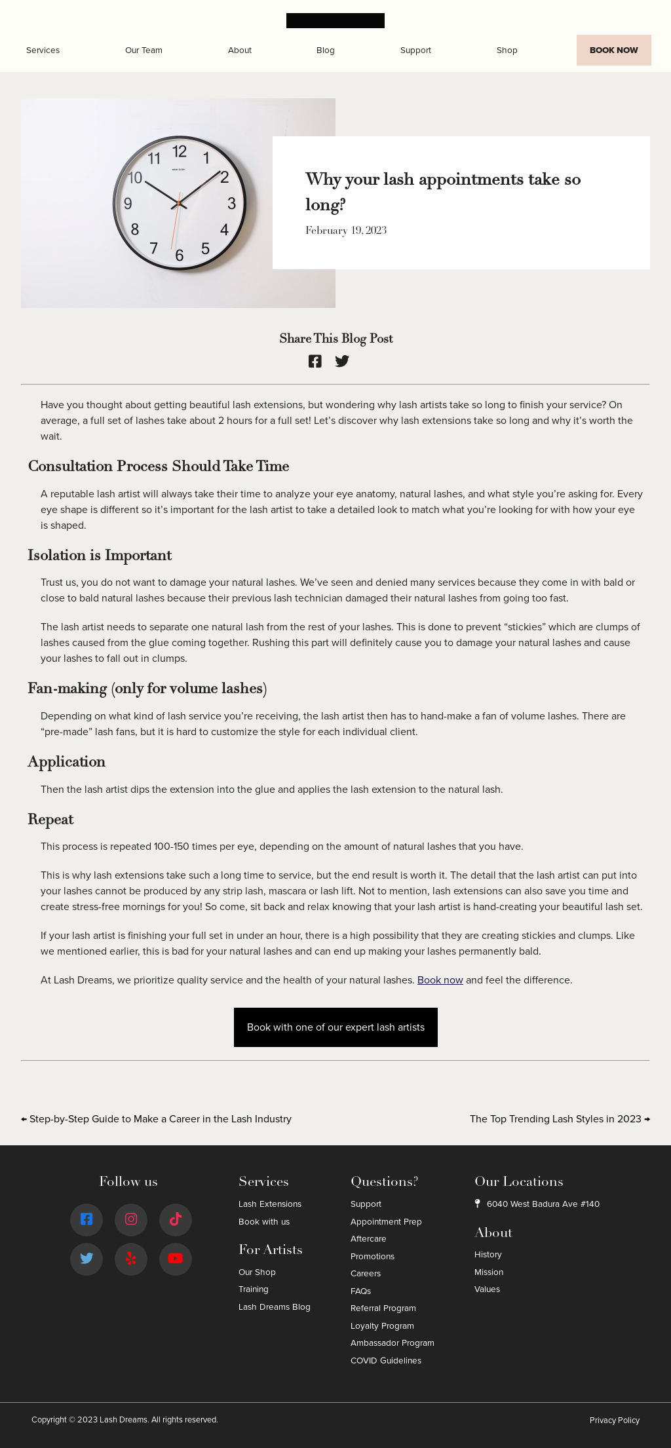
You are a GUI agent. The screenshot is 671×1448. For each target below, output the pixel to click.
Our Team (144, 50)
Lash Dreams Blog (275, 1306)
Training (254, 1289)
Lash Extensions (270, 1204)
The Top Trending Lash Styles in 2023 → (560, 1119)
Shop (507, 50)
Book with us (264, 1221)
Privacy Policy (615, 1420)
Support (415, 50)
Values (487, 1289)
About (240, 50)
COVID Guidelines (386, 1360)
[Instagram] (131, 1220)
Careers (366, 1273)
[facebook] (322, 361)
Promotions (372, 1256)
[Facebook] (86, 1220)
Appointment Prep (386, 1221)
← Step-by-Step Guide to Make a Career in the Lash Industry (156, 1119)
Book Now (614, 50)
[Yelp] (131, 1259)
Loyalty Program (382, 1325)
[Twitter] (87, 1259)
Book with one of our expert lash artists (336, 1027)
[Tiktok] (176, 1220)
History (488, 1254)
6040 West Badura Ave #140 (536, 1204)
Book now (440, 980)
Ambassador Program (392, 1342)
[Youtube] (175, 1259)
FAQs (361, 1291)
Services (43, 50)
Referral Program (383, 1308)
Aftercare (369, 1238)
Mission (488, 1272)
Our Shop (257, 1272)
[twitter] (348, 361)
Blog (325, 50)
